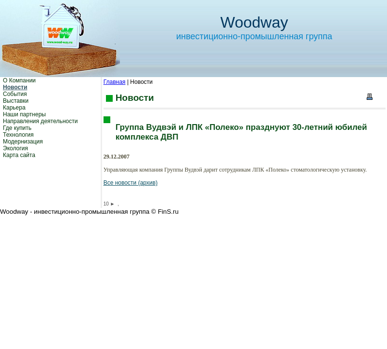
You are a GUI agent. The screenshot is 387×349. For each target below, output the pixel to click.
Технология (18, 134)
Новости (15, 87)
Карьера (14, 107)
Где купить (17, 128)
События (15, 94)
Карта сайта (19, 155)
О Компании (19, 80)
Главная (115, 82)
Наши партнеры (24, 114)
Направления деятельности (40, 121)
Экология (15, 148)
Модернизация (23, 141)
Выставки (16, 100)
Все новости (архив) (131, 182)
